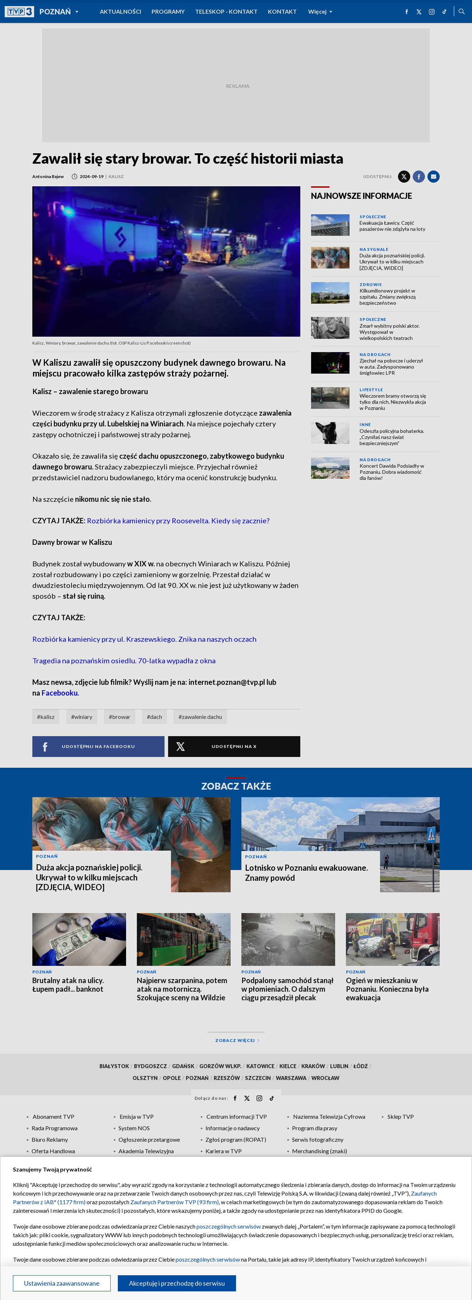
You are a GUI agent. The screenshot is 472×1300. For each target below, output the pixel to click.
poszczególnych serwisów (228, 1226)
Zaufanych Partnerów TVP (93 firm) (174, 1201)
